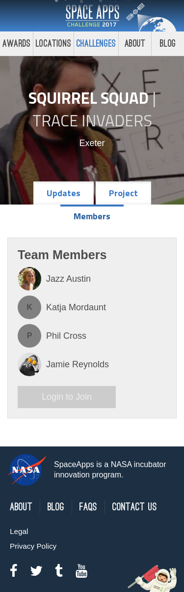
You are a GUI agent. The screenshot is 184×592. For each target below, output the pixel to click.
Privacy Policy (33, 546)
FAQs (88, 507)
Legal (19, 531)
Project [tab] (123, 193)
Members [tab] (92, 216)
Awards (16, 43)
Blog (56, 507)
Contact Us (134, 507)
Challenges (96, 43)
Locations (53, 43)
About (135, 43)
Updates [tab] (63, 193)
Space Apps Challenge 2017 (92, 15)
